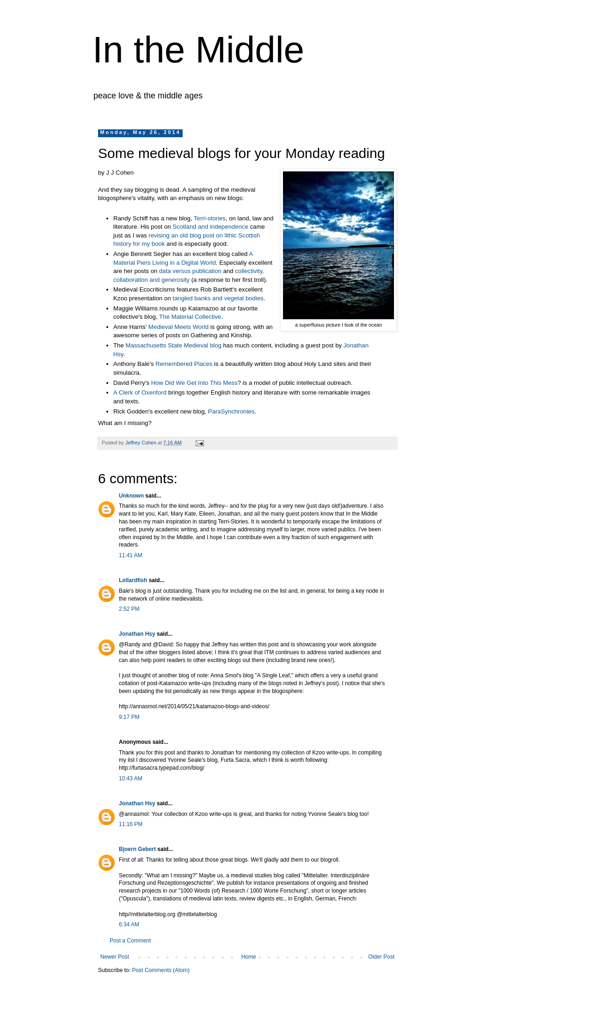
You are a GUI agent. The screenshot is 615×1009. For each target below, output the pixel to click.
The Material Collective (190, 316)
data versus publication (190, 270)
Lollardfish (133, 580)
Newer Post (114, 957)
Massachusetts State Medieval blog (174, 345)
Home (248, 957)
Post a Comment (130, 940)
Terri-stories (210, 218)
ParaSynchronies (231, 411)
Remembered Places (183, 363)
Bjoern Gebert (137, 849)
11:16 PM (130, 824)
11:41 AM (130, 555)
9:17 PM (129, 717)
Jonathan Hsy (137, 634)
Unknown (131, 495)
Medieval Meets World (178, 326)
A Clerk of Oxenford (139, 392)
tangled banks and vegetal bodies (218, 298)
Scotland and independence (211, 226)
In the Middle (198, 49)
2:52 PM (129, 609)
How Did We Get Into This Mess (194, 382)
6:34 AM (129, 924)
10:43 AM (130, 778)
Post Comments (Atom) (161, 970)
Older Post (381, 957)
